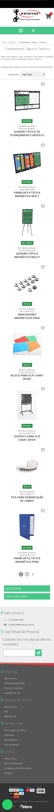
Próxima (33, 574)
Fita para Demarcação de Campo (27, 499)
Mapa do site (10, 716)
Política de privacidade (14, 683)
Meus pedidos (38, 4)
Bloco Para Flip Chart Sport (27, 377)
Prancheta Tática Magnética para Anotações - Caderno (27, 561)
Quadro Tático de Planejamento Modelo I (27, 135)
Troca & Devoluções (13, 688)
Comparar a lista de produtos (17, 768)
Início (4, 42)
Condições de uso (12, 692)
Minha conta (44, 4)
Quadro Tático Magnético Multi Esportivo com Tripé (27, 257)
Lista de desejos (11, 744)
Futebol (12, 42)
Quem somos (10, 678)
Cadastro (32, 4)
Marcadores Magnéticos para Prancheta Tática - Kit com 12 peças (27, 320)
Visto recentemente (13, 763)
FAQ (6, 711)
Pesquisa (8, 773)
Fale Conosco (10, 706)
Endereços (9, 735)
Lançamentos (10, 758)
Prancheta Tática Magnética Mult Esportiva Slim (27, 196)
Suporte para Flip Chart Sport (27, 438)
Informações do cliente (15, 730)
